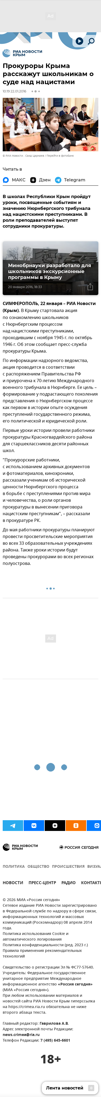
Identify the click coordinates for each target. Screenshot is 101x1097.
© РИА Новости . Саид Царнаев (23, 156)
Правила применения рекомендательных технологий (42, 954)
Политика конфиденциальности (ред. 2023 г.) (45, 945)
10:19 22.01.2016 (14, 91)
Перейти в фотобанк (60, 156)
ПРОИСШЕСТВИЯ (68, 867)
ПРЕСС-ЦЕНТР (42, 883)
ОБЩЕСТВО (38, 867)
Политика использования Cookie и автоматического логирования (35, 937)
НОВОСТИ (13, 883)
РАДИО (68, 883)
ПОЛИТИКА (14, 867)
